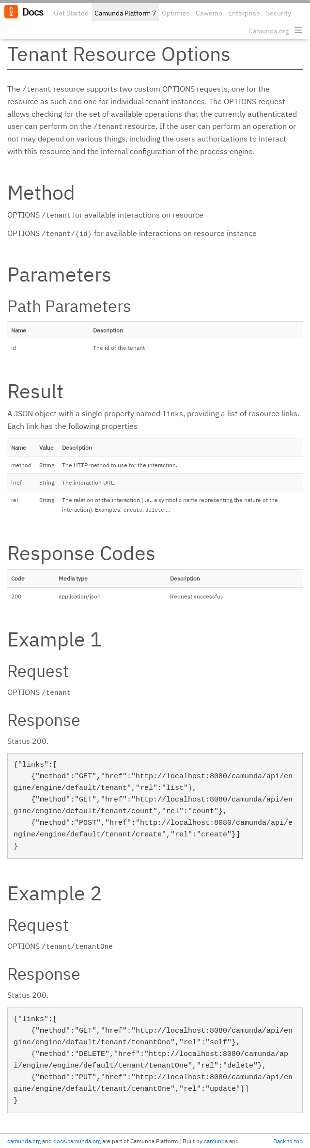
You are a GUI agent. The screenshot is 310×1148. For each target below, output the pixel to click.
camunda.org (24, 1141)
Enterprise (244, 13)
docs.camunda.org (77, 1141)
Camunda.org (268, 31)
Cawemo (209, 13)
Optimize (176, 13)
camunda (216, 1141)
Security (278, 13)
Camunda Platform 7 (125, 13)
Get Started (71, 13)
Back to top (288, 1141)
